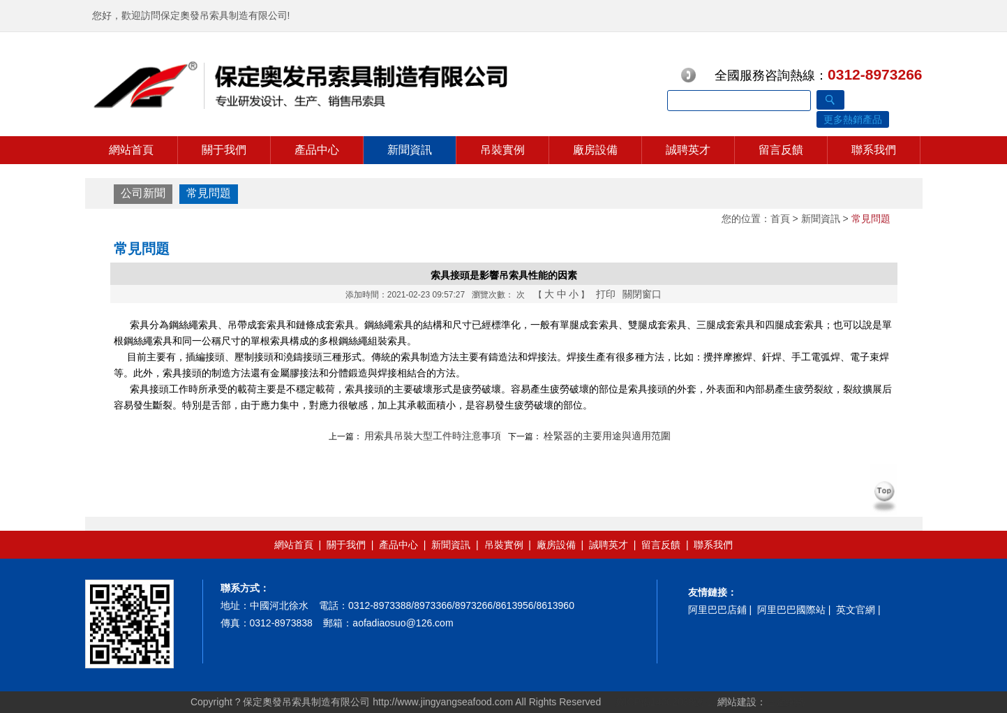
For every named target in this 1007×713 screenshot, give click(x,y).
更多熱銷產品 (852, 119)
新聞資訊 (409, 150)
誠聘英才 (688, 150)
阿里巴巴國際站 (791, 609)
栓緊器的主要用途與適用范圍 (607, 435)
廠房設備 (595, 150)
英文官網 (855, 609)
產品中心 (316, 150)
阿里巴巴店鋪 (717, 609)
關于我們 (224, 150)
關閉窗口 (642, 294)
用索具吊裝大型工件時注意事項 (432, 435)
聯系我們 (873, 150)
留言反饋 (781, 150)
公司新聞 (143, 193)
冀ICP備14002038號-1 (662, 701)
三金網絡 (785, 701)
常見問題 (208, 193)
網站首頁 (131, 150)
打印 (606, 294)
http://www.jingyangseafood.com (443, 701)
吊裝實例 (502, 150)
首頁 (780, 218)
